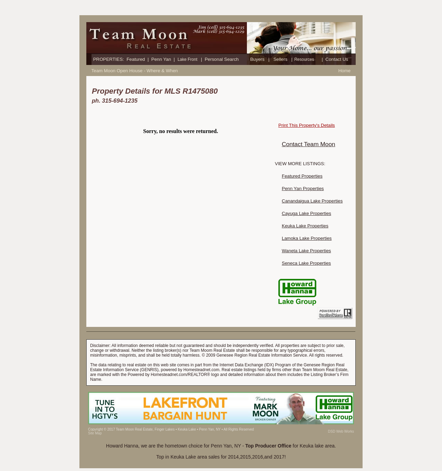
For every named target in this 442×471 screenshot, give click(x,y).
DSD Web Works (341, 431)
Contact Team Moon (308, 144)
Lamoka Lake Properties (307, 238)
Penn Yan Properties (303, 188)
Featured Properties (302, 176)
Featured (135, 59)
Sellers (280, 59)
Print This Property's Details (306, 125)
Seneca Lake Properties (306, 263)
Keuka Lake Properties (305, 225)
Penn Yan (161, 59)
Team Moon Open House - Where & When (135, 70)
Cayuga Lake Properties (306, 213)
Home (344, 70)
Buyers (257, 59)
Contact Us (336, 59)
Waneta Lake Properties (306, 250)
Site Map (95, 433)
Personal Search (222, 59)
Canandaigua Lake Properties (312, 201)
